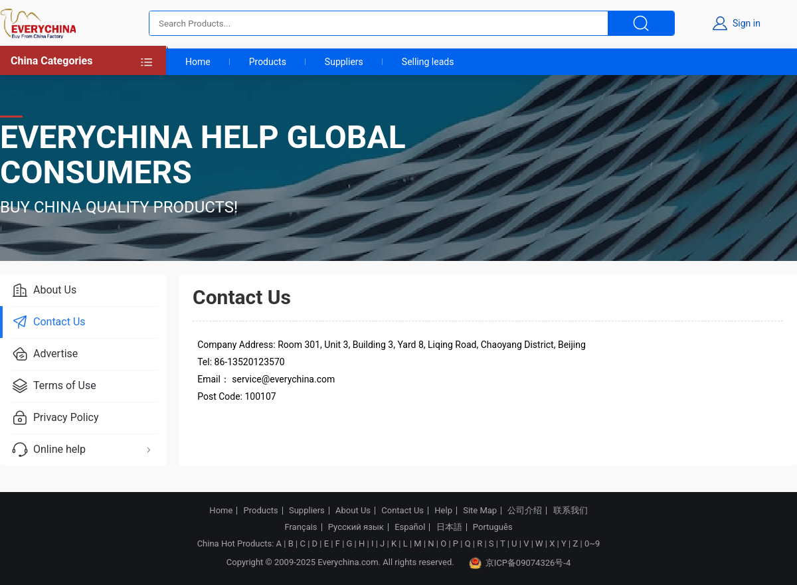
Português (493, 527)
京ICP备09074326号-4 (520, 563)
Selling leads (428, 61)
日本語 (449, 527)
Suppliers (344, 61)
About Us (44, 290)
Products (267, 61)
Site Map (480, 511)
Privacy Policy (55, 418)
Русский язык (356, 527)
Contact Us (49, 322)
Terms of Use (54, 386)
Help (443, 511)
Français (300, 527)
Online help (83, 450)
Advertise (45, 354)
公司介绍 (524, 511)
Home (198, 61)
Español (410, 527)
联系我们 (570, 511)
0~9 (592, 543)
